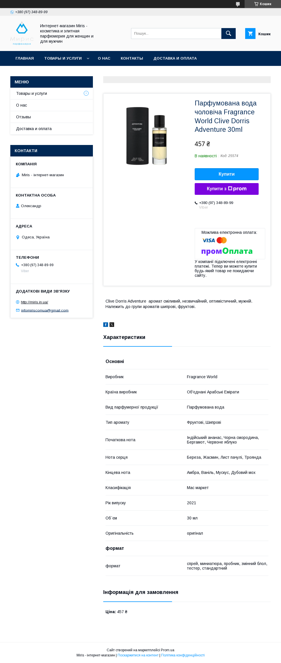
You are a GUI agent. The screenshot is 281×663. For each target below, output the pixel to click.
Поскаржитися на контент (138, 655)
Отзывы (23, 117)
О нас (104, 58)
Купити (227, 174)
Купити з (226, 188)
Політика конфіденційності (183, 655)
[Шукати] (228, 33)
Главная (24, 58)
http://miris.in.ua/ (34, 302)
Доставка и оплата (175, 58)
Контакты (132, 58)
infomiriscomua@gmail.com (45, 310)
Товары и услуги (63, 58)
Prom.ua (167, 650)
